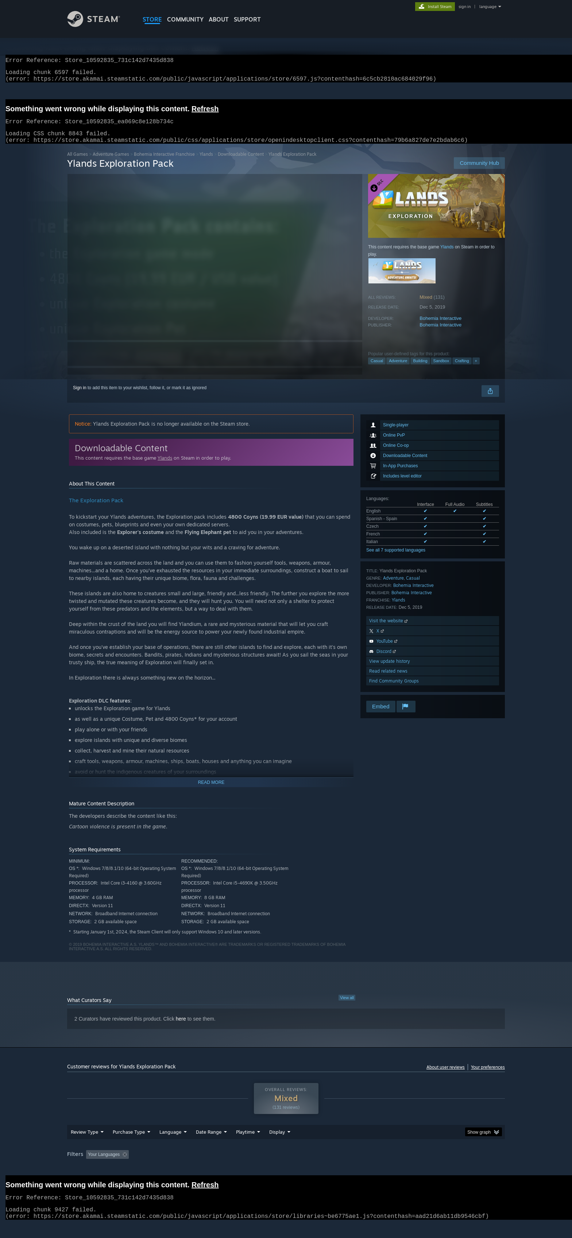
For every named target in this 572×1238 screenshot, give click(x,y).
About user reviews (445, 1076)
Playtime (245, 1146)
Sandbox (441, 369)
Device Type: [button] (441, 1168)
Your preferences (488, 1076)
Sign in (79, 396)
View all (347, 1006)
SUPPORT (247, 19)
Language (170, 1146)
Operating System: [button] (347, 1168)
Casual (377, 369)
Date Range (208, 1146)
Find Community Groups (394, 689)
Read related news (388, 679)
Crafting (462, 369)
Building (420, 369)
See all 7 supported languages (395, 558)
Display (277, 1146)
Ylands (206, 163)
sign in (465, 6)
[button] (91, 1168)
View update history (389, 670)
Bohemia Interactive (440, 327)
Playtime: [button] (234, 1168)
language (487, 6)
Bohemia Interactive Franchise (164, 163)
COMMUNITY (185, 19)
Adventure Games (111, 163)
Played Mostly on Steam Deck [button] (286, 1168)
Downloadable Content (241, 163)
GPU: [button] (409, 1168)
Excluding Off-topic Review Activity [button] (177, 1168)
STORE (152, 19)
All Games (77, 163)
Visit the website (389, 629)
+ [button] (476, 369)
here (181, 1027)
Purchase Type (129, 1146)
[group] (286, 1169)
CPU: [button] (385, 1168)
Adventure (398, 369)
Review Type (84, 1146)
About (219, 19)
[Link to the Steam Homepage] (99, 25)
